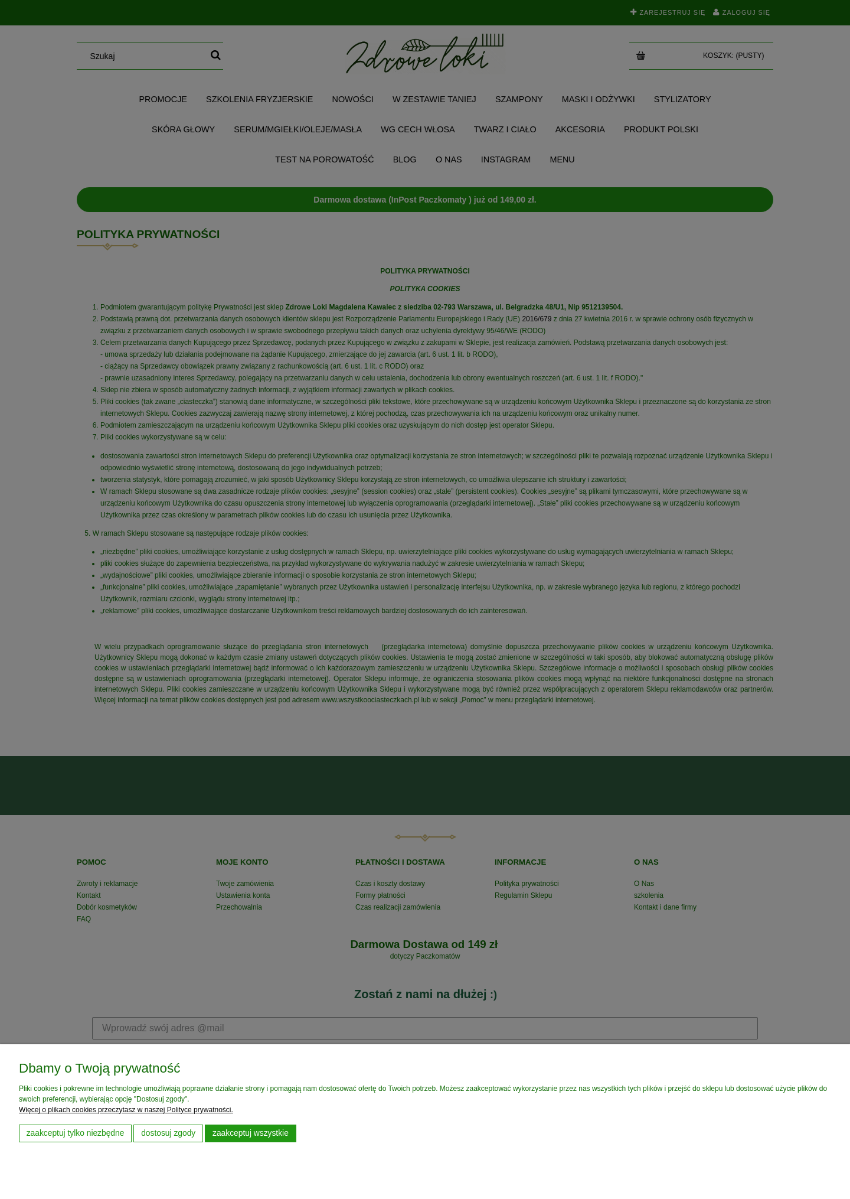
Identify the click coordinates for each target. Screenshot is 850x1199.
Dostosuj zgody (168, 1133)
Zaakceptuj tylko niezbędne (76, 1133)
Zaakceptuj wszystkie (250, 1133)
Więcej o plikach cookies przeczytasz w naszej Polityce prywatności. (126, 1110)
